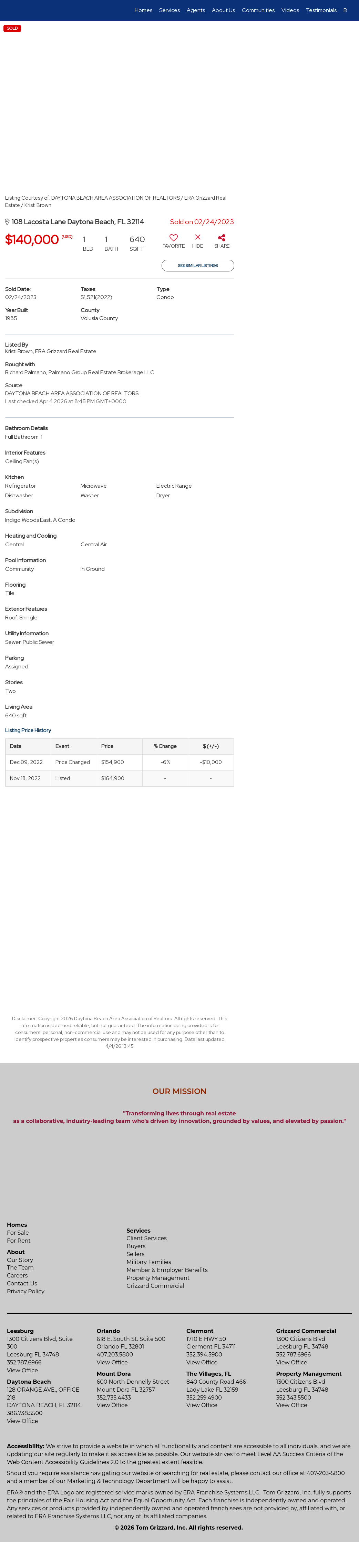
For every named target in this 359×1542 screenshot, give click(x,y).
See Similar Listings (198, 265)
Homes (143, 10)
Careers (17, 1275)
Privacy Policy (25, 1291)
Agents (196, 10)
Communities (258, 10)
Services (169, 10)
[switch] (174, 243)
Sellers (135, 1254)
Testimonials (321, 10)
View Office (22, 1370)
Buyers (135, 1246)
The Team (20, 1267)
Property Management (157, 1278)
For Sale (18, 1233)
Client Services (146, 1238)
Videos (290, 10)
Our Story (20, 1260)
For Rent (19, 1240)
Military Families (148, 1262)
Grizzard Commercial (155, 1286)
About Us (223, 10)
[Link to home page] (16, 10)
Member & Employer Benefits (167, 1270)
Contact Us (22, 1283)
